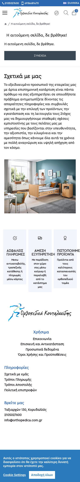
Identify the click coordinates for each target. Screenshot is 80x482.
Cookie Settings (14, 475)
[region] (40, 466)
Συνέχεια (40, 55)
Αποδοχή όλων (42, 475)
